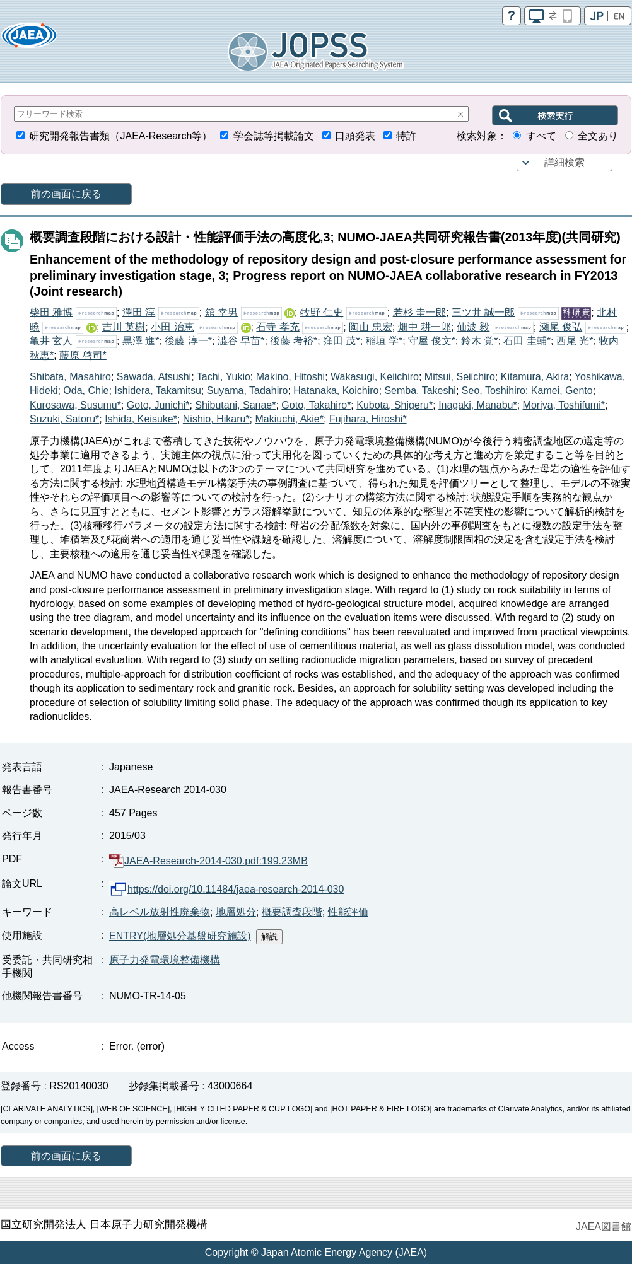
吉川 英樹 (123, 327)
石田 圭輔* (527, 340)
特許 (406, 135)
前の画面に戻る (66, 193)
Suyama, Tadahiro (247, 390)
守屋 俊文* (431, 340)
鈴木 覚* (479, 340)
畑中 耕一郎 (424, 327)
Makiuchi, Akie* (289, 419)
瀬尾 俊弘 (560, 327)
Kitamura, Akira (535, 376)
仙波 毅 (473, 327)
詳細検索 (564, 162)
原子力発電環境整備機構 (164, 959)
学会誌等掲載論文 (273, 135)
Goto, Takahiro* (316, 405)
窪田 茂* (341, 340)
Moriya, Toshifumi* (564, 405)
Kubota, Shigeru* (394, 405)
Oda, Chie (85, 390)
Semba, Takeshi (420, 390)
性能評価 (348, 912)
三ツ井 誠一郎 (483, 312)
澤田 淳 (138, 312)
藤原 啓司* (83, 355)
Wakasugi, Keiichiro (375, 376)
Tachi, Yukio (223, 376)
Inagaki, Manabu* (477, 405)
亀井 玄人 (51, 340)
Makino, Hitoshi (290, 376)
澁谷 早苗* (241, 340)
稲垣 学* (384, 340)
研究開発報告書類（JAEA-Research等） (120, 135)
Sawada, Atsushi (154, 376)
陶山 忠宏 (370, 327)
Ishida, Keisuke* (141, 419)
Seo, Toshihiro (493, 390)
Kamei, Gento (562, 390)
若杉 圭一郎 (419, 312)
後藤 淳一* (188, 340)
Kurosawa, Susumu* (75, 405)
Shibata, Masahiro (70, 376)
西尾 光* (575, 340)
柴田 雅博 (51, 312)
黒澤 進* (141, 340)
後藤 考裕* (293, 340)
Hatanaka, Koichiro (335, 390)
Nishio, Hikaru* (216, 419)
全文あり (598, 135)
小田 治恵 (172, 327)
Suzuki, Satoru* (64, 419)
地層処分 (236, 912)
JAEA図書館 (603, 1226)
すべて (541, 135)
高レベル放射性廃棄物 (159, 912)
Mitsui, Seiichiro (459, 376)
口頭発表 (355, 135)
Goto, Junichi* (158, 405)
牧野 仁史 (321, 312)
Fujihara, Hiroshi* (368, 419)
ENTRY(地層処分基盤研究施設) (180, 936)
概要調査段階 (292, 912)
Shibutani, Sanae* (235, 405)
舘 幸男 (221, 312)
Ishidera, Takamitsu (157, 390)
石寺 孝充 (277, 327)
